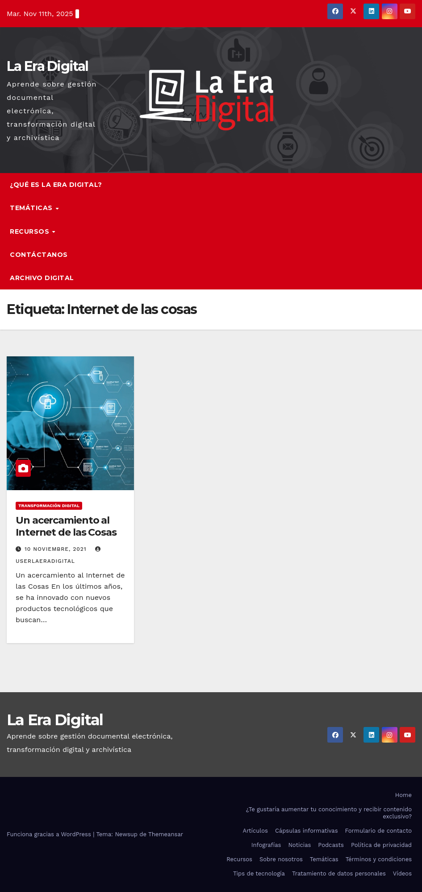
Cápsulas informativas (306, 830)
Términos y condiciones (379, 859)
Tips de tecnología (259, 873)
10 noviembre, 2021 (57, 549)
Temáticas (32, 208)
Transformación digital (48, 505)
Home (403, 795)
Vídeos (402, 873)
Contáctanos (39, 255)
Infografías (266, 845)
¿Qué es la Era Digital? (56, 185)
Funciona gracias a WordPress (50, 834)
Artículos (255, 830)
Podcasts (331, 845)
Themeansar (165, 834)
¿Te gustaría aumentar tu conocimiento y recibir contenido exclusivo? (329, 813)
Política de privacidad (381, 845)
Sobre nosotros (281, 859)
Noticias (299, 845)
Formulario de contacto (378, 830)
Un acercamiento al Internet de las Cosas (66, 526)
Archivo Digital (42, 278)
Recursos (30, 231)
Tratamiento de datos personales (339, 873)
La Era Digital (47, 66)
